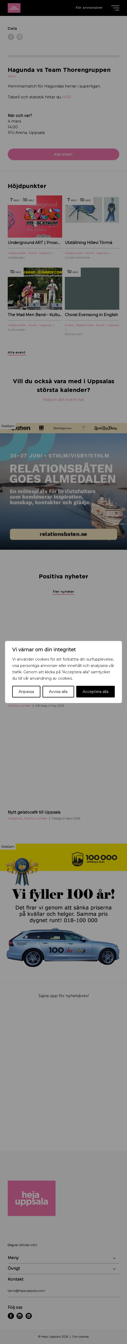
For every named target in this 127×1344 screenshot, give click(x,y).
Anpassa (26, 691)
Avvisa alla (58, 691)
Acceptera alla (95, 691)
